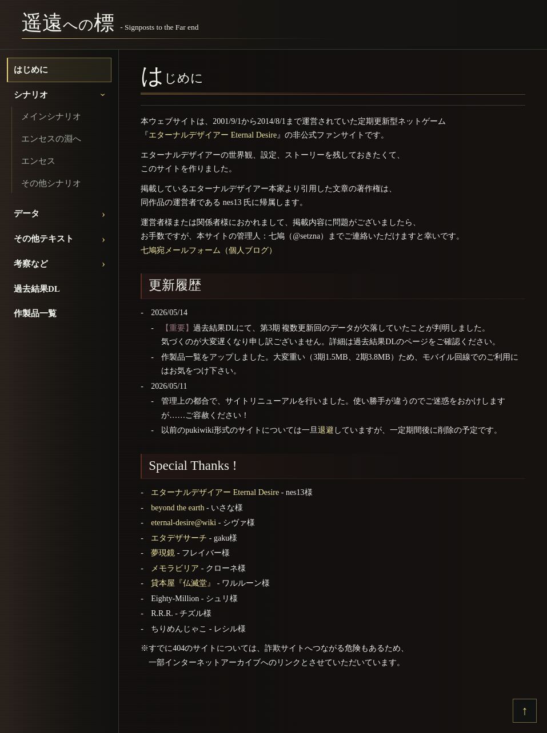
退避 (326, 430)
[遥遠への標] (110, 24)
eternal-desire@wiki (183, 522)
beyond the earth (177, 508)
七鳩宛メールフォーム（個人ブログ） (209, 250)
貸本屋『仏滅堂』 (183, 583)
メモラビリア (175, 568)
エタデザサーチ (179, 538)
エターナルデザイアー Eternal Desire (213, 135)
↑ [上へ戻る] (525, 710)
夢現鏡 (163, 553)
